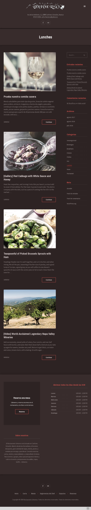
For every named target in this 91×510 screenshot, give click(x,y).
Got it (73, 508)
